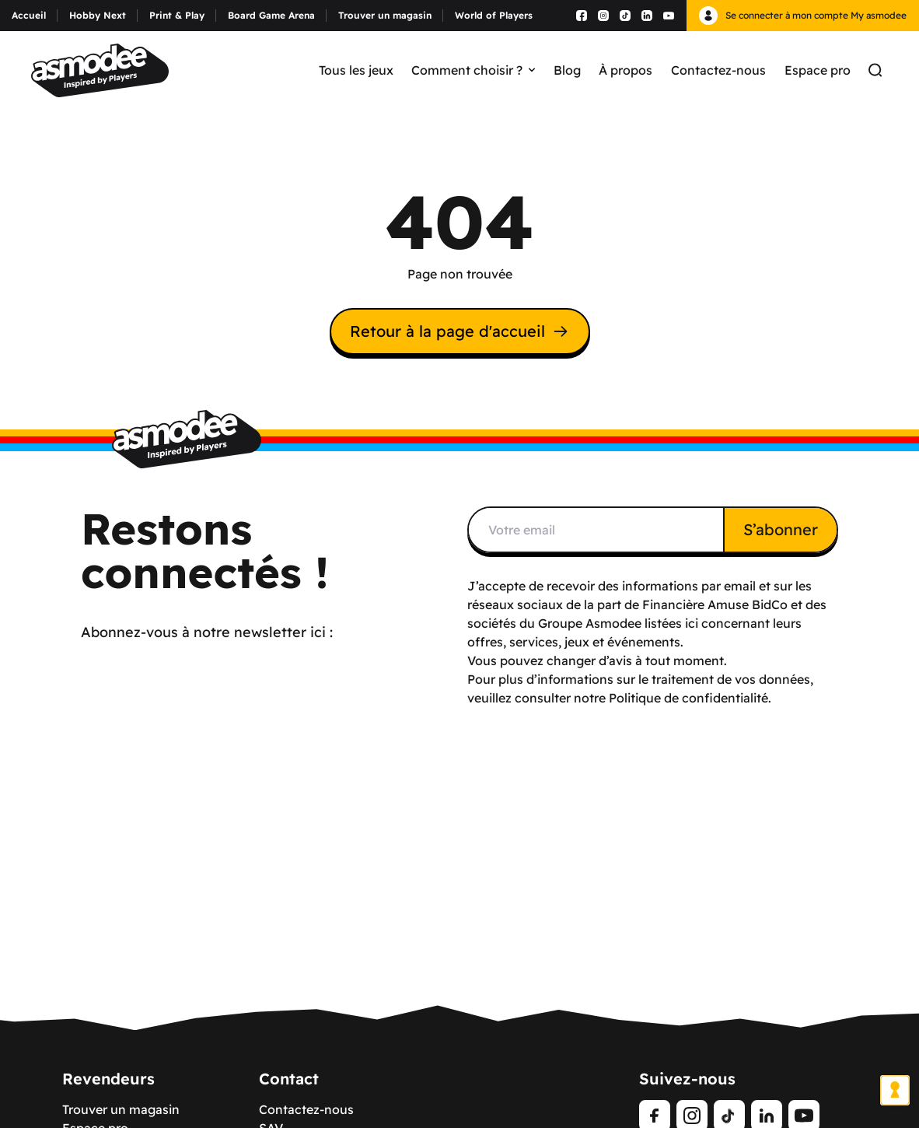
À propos (625, 70)
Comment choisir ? (473, 70)
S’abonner (780, 529)
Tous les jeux (356, 70)
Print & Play (176, 15)
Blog (567, 70)
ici (691, 623)
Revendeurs (108, 1078)
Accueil (29, 15)
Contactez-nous (718, 70)
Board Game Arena (271, 15)
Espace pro (817, 70)
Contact (289, 1078)
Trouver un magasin (385, 15)
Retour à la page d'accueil (460, 331)
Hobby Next (97, 15)
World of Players (494, 15)
